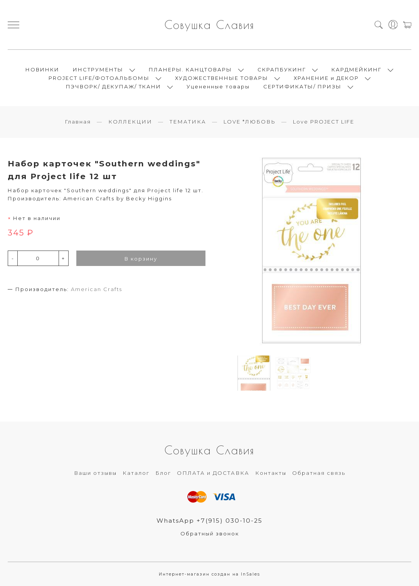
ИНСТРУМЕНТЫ (98, 69)
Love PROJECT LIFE (323, 122)
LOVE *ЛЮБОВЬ (250, 122)
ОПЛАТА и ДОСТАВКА (213, 473)
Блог (163, 473)
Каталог (136, 473)
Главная (78, 122)
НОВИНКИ (42, 69)
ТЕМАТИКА (188, 122)
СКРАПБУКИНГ (281, 69)
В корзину (141, 259)
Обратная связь (318, 473)
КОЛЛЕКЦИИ (130, 122)
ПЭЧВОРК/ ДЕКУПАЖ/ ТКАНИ (113, 86)
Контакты (270, 473)
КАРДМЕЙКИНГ (356, 69)
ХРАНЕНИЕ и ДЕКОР (326, 78)
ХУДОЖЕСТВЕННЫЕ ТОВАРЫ (221, 78)
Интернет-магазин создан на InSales (209, 574)
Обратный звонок (209, 533)
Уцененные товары (218, 86)
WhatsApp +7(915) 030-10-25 (209, 520)
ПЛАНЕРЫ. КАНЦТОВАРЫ (190, 69)
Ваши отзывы (95, 473)
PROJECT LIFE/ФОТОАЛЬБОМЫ (99, 78)
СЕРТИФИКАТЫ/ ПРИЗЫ (302, 86)
